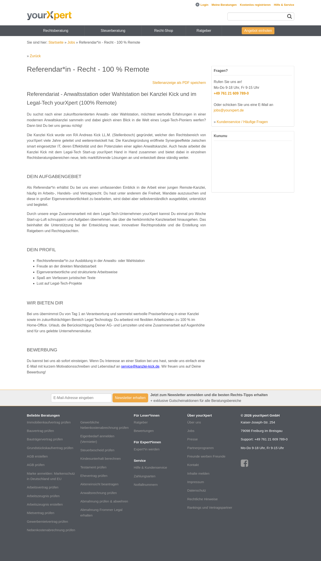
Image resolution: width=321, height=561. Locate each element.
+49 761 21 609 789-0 (231, 93)
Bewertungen (144, 431)
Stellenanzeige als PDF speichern (179, 83)
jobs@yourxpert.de (229, 110)
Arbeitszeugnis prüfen (43, 496)
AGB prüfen (36, 465)
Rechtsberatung (55, 30)
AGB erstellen (37, 456)
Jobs (71, 42)
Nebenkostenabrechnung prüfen (51, 530)
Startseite (55, 42)
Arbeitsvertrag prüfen (43, 487)
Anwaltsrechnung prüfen (98, 493)
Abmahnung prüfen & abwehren (104, 501)
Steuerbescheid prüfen (97, 450)
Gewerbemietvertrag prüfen (47, 521)
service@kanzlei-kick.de (140, 366)
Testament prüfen (93, 467)
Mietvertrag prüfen (40, 513)
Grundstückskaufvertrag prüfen (50, 448)
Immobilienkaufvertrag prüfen (49, 422)
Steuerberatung (113, 30)
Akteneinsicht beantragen (99, 484)
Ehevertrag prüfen (94, 476)
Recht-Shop (163, 30)
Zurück (35, 56)
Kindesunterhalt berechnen (100, 458)
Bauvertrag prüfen (40, 431)
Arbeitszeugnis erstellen (45, 504)
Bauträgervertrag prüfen (45, 439)
